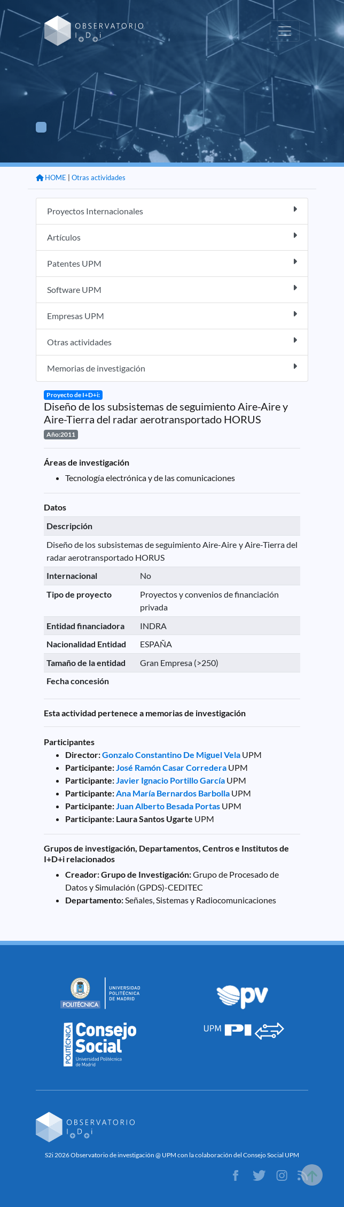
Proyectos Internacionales (172, 210)
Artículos (172, 236)
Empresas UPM (172, 315)
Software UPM (172, 289)
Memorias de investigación (172, 367)
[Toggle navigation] (285, 31)
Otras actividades (99, 177)
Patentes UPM (172, 262)
